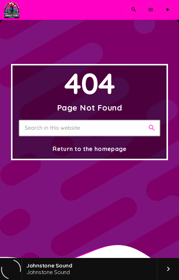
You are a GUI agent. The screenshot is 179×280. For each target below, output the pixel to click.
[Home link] (11, 9)
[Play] (168, 10)
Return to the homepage (89, 148)
